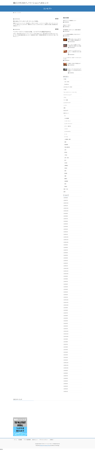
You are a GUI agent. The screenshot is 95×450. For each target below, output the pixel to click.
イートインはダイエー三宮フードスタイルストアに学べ (72, 58)
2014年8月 (66, 247)
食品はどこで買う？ (67, 25)
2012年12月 (66, 299)
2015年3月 (66, 229)
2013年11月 (66, 271)
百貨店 (65, 168)
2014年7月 (66, 250)
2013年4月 (66, 289)
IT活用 (65, 79)
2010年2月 (66, 388)
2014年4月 (66, 258)
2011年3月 (66, 354)
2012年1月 (66, 328)
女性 (65, 149)
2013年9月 (66, 276)
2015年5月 (66, 224)
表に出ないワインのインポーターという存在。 (26, 21)
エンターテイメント (68, 123)
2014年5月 (66, 255)
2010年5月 (66, 381)
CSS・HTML (66, 81)
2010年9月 (66, 370)
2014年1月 (66, 265)
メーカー (65, 105)
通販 (65, 176)
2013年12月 (66, 268)
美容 (65, 170)
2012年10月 (66, 305)
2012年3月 (66, 323)
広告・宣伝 (66, 157)
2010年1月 (66, 391)
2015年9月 (66, 213)
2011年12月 (66, 331)
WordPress (66, 84)
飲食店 (65, 186)
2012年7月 (66, 313)
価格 (64, 108)
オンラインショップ (67, 94)
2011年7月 (66, 344)
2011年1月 (66, 360)
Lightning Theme (47, 445)
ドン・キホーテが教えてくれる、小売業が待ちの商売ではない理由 (74, 45)
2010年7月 (66, 375)
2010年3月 (66, 386)
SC (65, 115)
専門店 (65, 152)
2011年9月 (66, 339)
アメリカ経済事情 (27, 439)
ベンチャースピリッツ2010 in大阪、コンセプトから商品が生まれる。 (32, 32)
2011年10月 (66, 336)
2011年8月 (66, 341)
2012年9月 (66, 307)
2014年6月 (66, 252)
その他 (65, 89)
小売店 (65, 155)
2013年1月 (66, 297)
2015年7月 (66, 218)
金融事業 (66, 181)
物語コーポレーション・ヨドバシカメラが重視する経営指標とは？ (74, 39)
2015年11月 (66, 208)
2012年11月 (66, 302)
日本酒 (65, 162)
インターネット (67, 121)
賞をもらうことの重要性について (69, 20)
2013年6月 (66, 284)
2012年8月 (66, 310)
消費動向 (66, 165)
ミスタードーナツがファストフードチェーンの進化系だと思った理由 (74, 52)
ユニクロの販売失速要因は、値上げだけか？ (72, 34)
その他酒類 (66, 118)
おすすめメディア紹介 (68, 87)
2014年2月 (66, 263)
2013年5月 (66, 286)
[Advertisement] (21, 409)
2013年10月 (66, 273)
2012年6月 (66, 315)
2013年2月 (66, 294)
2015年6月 (66, 221)
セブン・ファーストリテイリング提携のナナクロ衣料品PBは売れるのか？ (74, 70)
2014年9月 (66, 244)
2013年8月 (66, 278)
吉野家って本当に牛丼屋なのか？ (74, 63)
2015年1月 (66, 234)
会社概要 (20, 439)
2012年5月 (66, 318)
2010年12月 (66, 362)
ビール (65, 134)
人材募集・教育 (67, 139)
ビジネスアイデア (67, 102)
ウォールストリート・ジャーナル (70, 92)
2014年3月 (66, 260)
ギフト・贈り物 (67, 126)
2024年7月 (66, 200)
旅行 (65, 160)
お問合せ (51, 439)
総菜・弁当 (66, 189)
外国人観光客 (67, 147)
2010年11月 (66, 365)
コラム (65, 97)
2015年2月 (66, 231)
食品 (65, 183)
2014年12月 (66, 237)
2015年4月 (66, 226)
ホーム (15, 439)
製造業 (65, 173)
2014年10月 (66, 242)
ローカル (66, 136)
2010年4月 (66, 383)
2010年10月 (66, 368)
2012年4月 (66, 320)
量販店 (65, 178)
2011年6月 (66, 347)
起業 (57, 18)
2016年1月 (66, 205)
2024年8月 (66, 197)
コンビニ (66, 128)
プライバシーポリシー (43, 439)
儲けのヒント (66, 113)
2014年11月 (66, 239)
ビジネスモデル (67, 131)
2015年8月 (66, 216)
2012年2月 (66, 326)
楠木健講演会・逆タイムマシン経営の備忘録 (72, 29)
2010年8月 (66, 373)
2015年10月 (66, 210)
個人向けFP (66, 110)
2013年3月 (66, 292)
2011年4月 (66, 352)
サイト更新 (66, 100)
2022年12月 (66, 203)
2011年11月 (66, 333)
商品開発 (66, 144)
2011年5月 (66, 349)
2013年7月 (66, 281)
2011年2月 (66, 357)
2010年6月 (66, 378)
